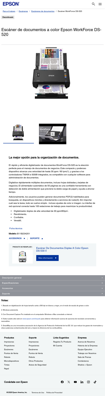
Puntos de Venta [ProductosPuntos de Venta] (11, 353)
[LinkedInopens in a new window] (81, 381)
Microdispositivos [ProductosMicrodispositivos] (11, 361)
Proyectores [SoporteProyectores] (34, 345)
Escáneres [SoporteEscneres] (33, 349)
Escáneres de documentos (42, 11)
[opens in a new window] (95, 381)
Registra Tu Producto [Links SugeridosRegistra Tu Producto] (62, 342)
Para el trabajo (9, 11)
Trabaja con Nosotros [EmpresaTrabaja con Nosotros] (87, 353)
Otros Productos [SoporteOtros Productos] (36, 361)
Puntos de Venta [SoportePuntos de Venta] (36, 353)
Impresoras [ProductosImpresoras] (9, 342)
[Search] (93, 4)
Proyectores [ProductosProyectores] (9, 345)
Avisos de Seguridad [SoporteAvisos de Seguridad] (37, 365)
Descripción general (12, 277)
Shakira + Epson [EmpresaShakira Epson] (85, 365)
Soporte (34, 238)
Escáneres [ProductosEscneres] (8, 349)
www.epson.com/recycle (31, 319)
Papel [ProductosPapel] (6, 369)
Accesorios (15, 238)
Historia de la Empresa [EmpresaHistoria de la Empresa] (87, 345)
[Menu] (100, 4)
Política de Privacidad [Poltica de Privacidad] (54, 393)
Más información (45, 258)
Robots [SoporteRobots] (32, 357)
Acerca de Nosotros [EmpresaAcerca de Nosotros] (86, 342)
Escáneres (23, 11)
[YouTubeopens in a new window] (75, 381)
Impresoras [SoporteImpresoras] (34, 342)
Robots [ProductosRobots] (7, 357)
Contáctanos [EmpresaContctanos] (83, 361)
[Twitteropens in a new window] (68, 381)
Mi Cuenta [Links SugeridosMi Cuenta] (57, 345)
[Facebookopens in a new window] (62, 381)
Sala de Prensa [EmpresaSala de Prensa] (84, 357)
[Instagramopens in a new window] (88, 381)
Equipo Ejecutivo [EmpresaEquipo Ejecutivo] (85, 349)
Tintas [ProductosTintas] (6, 365)
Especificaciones (10, 283)
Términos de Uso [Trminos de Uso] (38, 393)
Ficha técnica (15, 228)
